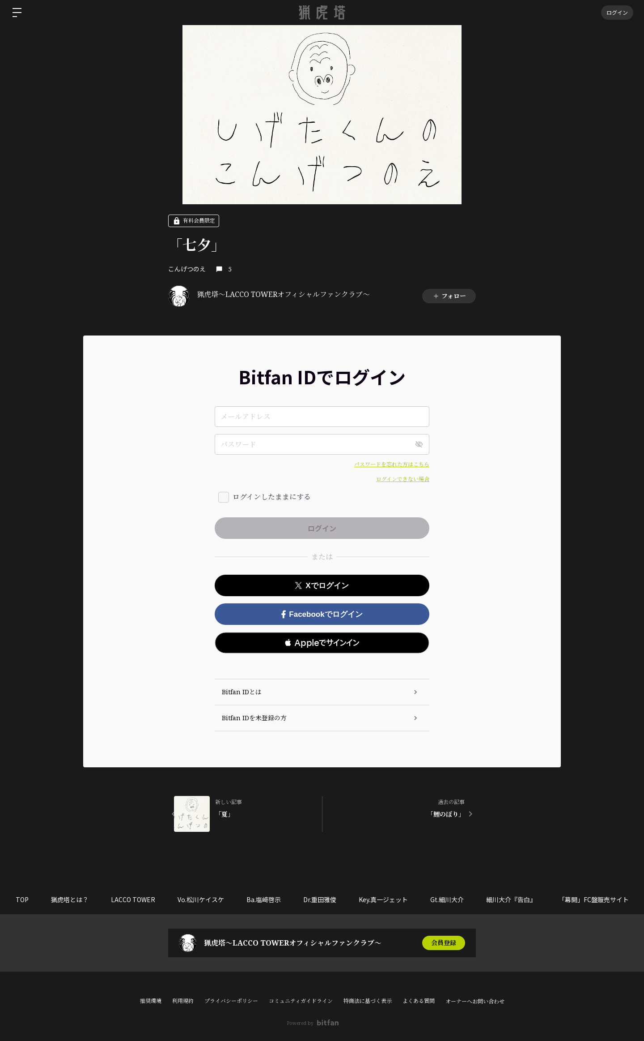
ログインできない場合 (402, 479)
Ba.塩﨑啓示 (263, 899)
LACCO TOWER (133, 899)
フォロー (449, 296)
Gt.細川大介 (447, 899)
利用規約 (183, 1001)
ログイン (617, 12)
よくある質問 (418, 1001)
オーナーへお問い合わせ (474, 1001)
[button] (322, 643)
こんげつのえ (187, 268)
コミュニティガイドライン (301, 1001)
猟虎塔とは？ (70, 899)
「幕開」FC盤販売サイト (594, 899)
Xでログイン (321, 585)
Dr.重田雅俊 (319, 899)
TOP (22, 899)
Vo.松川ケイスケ (201, 899)
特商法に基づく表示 (367, 1001)
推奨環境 (150, 1001)
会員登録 (443, 942)
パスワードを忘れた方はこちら (391, 464)
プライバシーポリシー (231, 1001)
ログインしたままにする (272, 497)
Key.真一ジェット (383, 899)
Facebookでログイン (321, 614)
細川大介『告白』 (511, 899)
